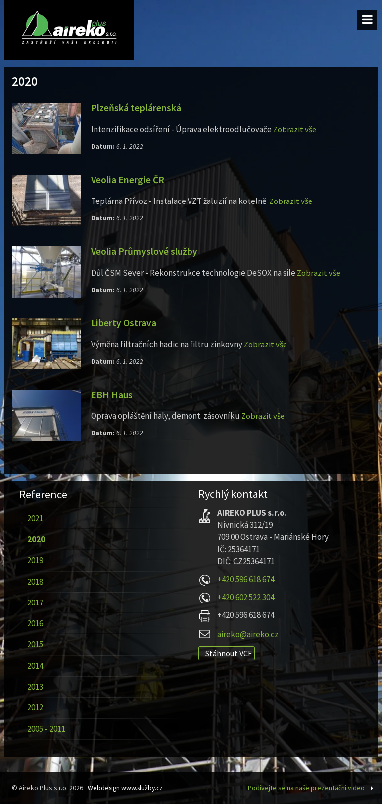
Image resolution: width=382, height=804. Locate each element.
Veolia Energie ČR (128, 179)
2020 (36, 539)
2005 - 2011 (46, 728)
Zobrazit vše (295, 129)
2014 (35, 665)
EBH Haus (112, 394)
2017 (35, 602)
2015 (35, 644)
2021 (35, 518)
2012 (35, 707)
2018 (35, 581)
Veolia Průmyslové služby (145, 251)
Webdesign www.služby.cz (127, 787)
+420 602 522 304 (245, 597)
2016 (35, 623)
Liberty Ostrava (124, 322)
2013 (35, 686)
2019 (35, 560)
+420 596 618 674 (245, 579)
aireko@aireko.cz (248, 634)
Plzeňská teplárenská (136, 107)
